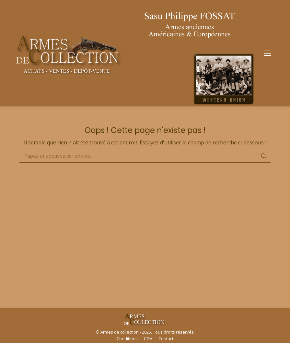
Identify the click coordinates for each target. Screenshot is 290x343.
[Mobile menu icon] (267, 53)
